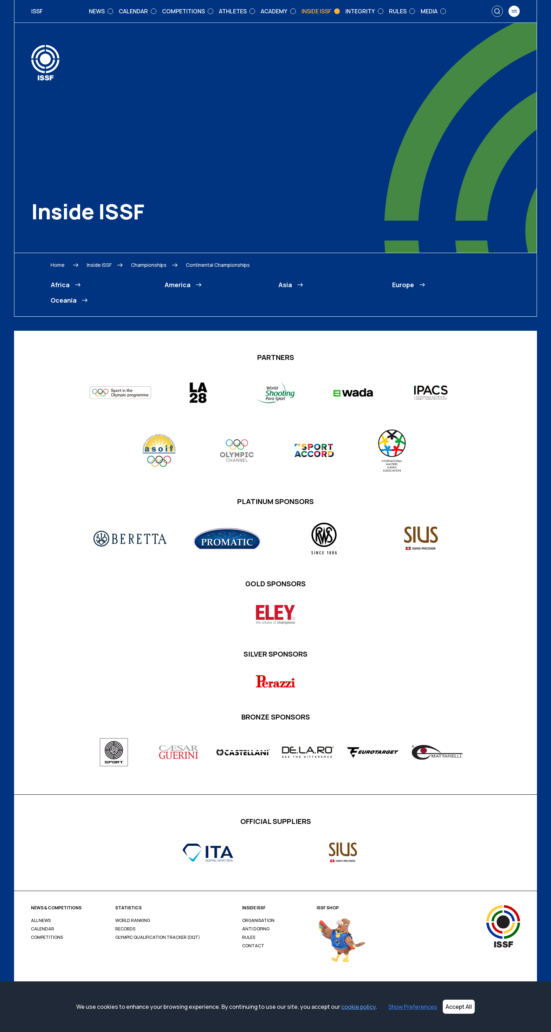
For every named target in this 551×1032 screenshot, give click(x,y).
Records (125, 929)
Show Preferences (412, 1007)
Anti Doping (256, 929)
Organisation (258, 920)
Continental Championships (218, 265)
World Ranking (132, 920)
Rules (248, 937)
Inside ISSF (99, 265)
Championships (149, 265)
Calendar (42, 929)
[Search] (497, 11)
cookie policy (358, 1007)
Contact (253, 946)
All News (41, 920)
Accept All (459, 1007)
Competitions (47, 937)
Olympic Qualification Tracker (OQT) (157, 937)
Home (58, 265)
